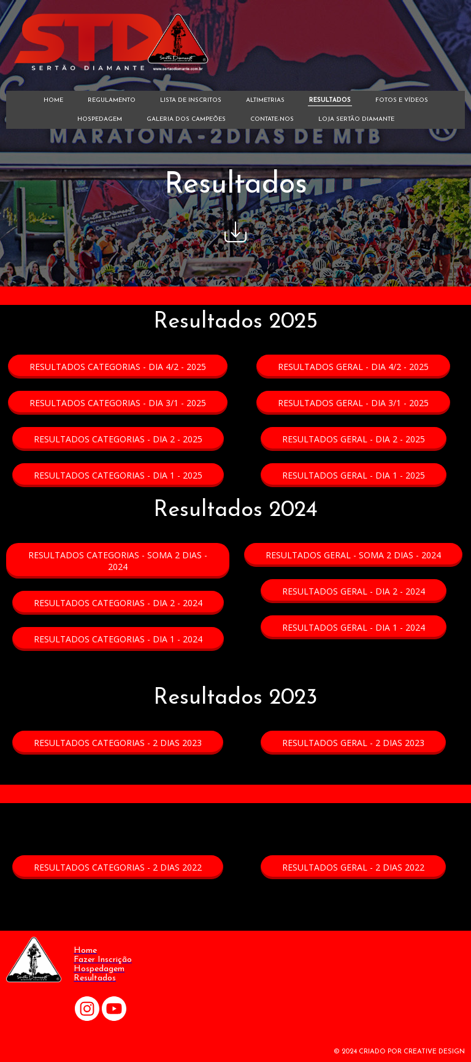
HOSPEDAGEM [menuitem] (99, 119)
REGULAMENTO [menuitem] (112, 100)
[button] (118, 367)
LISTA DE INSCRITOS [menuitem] (190, 100)
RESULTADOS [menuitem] (330, 100)
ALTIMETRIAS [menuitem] (265, 100)
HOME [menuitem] (53, 100)
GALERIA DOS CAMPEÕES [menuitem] (186, 119)
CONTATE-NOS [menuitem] (272, 119)
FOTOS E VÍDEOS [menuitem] (401, 100)
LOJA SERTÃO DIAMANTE (356, 119)
